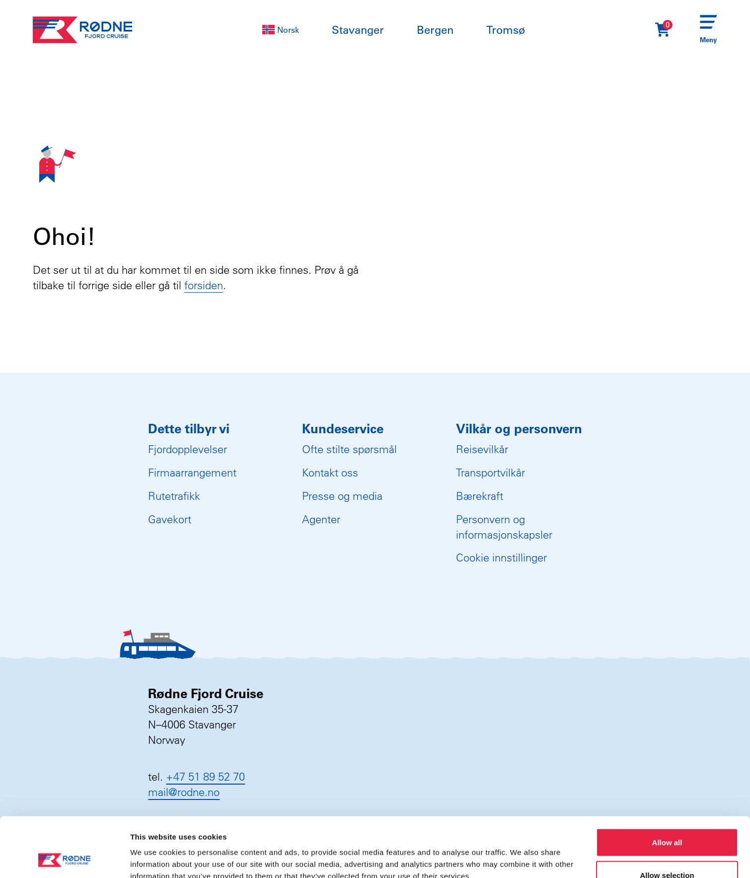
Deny (667, 851)
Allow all (667, 786)
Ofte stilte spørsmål (349, 449)
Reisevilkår (482, 449)
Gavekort (169, 519)
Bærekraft (479, 496)
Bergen (435, 30)
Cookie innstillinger (501, 557)
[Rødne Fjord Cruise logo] (82, 29)
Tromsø (505, 30)
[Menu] (708, 30)
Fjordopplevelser (187, 449)
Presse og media (342, 496)
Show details (521, 852)
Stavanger (358, 30)
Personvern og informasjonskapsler (504, 527)
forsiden (203, 285)
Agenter (321, 519)
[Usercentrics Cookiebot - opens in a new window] (64, 858)
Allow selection (667, 819)
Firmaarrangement (192, 472)
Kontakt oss (330, 472)
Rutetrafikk (174, 496)
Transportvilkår (490, 472)
